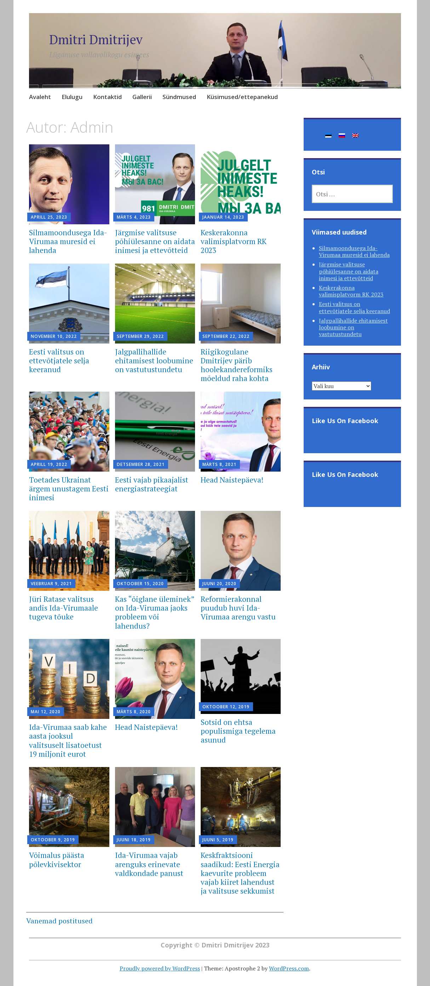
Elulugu (72, 97)
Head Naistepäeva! (232, 480)
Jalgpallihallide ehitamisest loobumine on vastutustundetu (154, 360)
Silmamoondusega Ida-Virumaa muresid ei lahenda (68, 241)
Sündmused (179, 97)
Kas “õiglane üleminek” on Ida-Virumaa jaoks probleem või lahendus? (154, 612)
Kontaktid (107, 97)
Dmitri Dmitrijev (96, 39)
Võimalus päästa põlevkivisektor (56, 859)
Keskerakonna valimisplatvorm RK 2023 (233, 241)
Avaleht (40, 97)
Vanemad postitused (59, 921)
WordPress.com (289, 968)
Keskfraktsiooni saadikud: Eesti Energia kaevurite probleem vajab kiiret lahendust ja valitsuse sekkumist (240, 873)
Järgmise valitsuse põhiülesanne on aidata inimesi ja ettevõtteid (155, 241)
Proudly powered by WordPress (160, 968)
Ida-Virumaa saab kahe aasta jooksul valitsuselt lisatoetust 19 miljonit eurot (68, 740)
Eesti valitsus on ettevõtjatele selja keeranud (59, 360)
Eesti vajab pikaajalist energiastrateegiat (151, 484)
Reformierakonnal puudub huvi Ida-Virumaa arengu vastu (238, 608)
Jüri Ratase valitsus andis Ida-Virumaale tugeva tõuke (63, 608)
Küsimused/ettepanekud (242, 97)
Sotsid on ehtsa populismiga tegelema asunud (238, 731)
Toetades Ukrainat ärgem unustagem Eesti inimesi (69, 488)
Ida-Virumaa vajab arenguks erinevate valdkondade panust (149, 864)
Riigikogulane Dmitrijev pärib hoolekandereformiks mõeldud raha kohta (237, 365)
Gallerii (142, 97)
